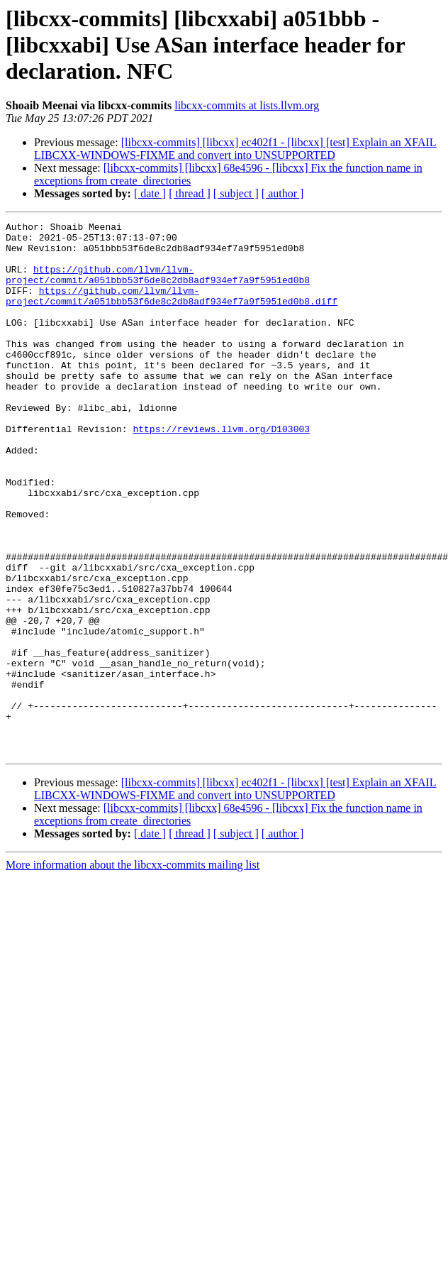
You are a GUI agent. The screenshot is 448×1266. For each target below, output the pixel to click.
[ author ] (283, 193)
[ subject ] (236, 193)
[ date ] (150, 193)
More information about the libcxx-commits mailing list (132, 971)
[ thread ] (190, 193)
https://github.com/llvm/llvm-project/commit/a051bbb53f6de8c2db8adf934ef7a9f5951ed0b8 (158, 286)
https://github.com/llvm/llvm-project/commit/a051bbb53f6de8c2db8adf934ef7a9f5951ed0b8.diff (171, 311)
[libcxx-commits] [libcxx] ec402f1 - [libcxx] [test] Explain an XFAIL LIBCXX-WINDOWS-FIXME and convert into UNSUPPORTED (235, 148)
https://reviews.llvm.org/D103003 (221, 471)
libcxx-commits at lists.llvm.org (246, 105)
